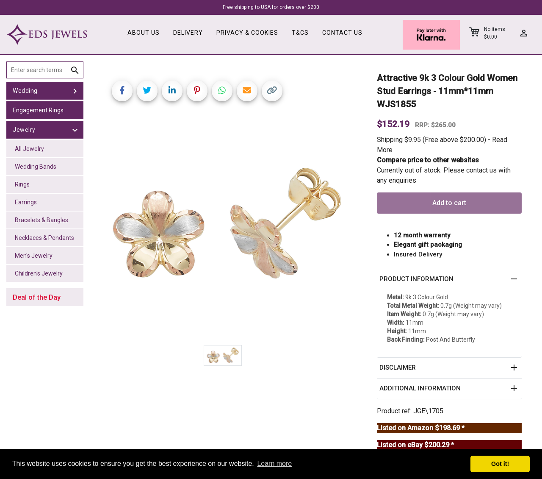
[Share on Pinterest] (197, 91)
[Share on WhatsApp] (222, 91)
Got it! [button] (500, 463)
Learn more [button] (274, 463)
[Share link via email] (247, 91)
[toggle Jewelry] (74, 129)
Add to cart (449, 203)
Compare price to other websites (428, 160)
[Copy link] (272, 91)
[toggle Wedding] (74, 90)
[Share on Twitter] (147, 91)
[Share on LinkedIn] (172, 91)
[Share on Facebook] (122, 91)
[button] (449, 279)
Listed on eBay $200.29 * (415, 445)
